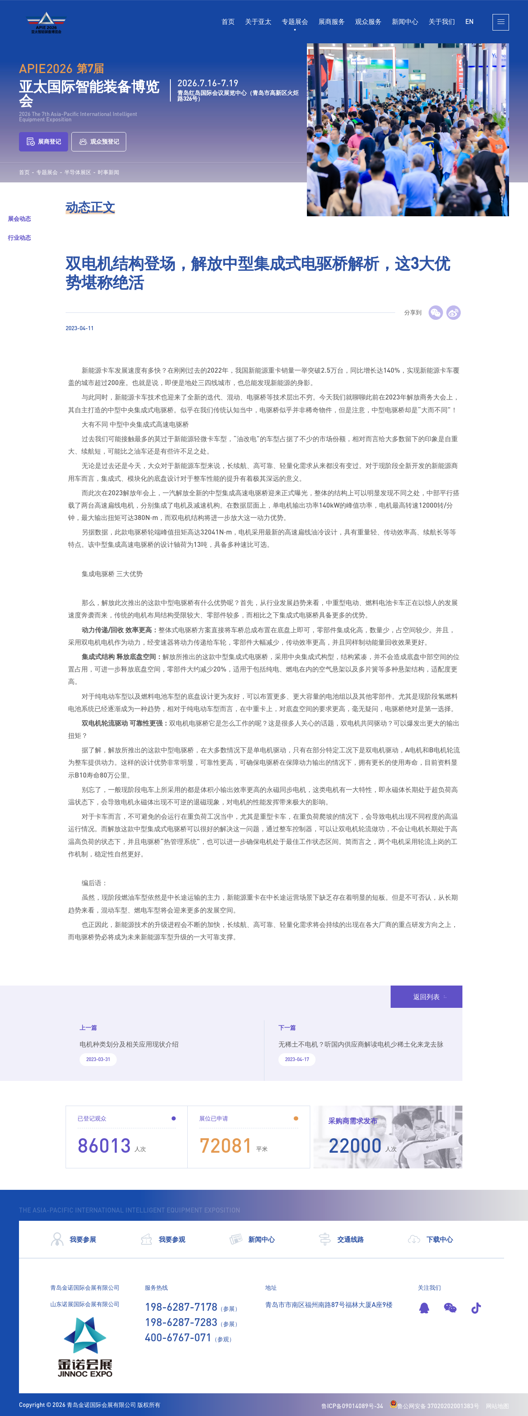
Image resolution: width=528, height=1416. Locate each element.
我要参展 (73, 1239)
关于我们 (442, 21)
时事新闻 (108, 172)
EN (469, 21)
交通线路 (341, 1239)
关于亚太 (258, 21)
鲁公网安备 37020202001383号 (434, 1405)
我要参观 (162, 1239)
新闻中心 (405, 21)
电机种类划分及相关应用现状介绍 (129, 1044)
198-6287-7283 (181, 1322)
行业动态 (19, 237)
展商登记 (43, 141)
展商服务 (331, 21)
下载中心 (430, 1239)
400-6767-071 (178, 1337)
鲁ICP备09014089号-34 (352, 1405)
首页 (228, 21)
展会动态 (19, 218)
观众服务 (368, 21)
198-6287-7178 (181, 1306)
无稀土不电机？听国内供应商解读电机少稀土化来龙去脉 (360, 1044)
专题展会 (295, 21)
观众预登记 (98, 141)
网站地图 (497, 1405)
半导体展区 (77, 172)
